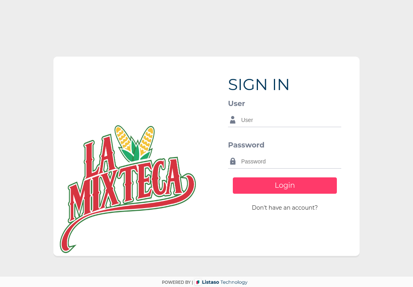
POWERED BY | (177, 282)
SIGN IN (259, 84)
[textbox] (289, 120)
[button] (284, 208)
